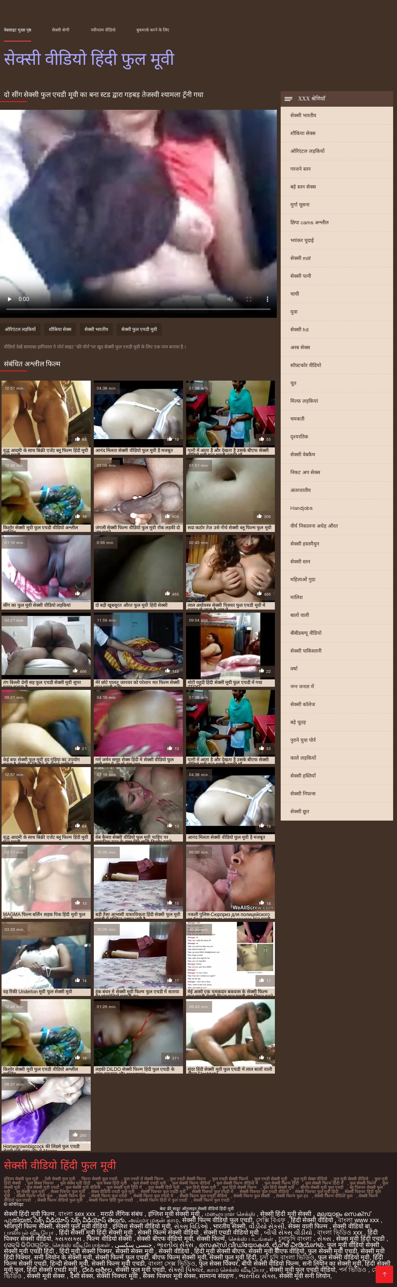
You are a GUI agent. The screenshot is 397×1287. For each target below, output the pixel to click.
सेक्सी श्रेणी (60, 30)
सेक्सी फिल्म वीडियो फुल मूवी (60, 1200)
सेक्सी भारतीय (303, 115)
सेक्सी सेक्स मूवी (135, 1251)
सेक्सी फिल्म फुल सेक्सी (251, 1195)
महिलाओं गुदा (302, 579)
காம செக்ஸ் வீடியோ (236, 1269)
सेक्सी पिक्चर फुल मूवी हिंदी (316, 1191)
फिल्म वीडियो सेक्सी (109, 1238)
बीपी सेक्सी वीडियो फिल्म (270, 1263)
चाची (294, 294)
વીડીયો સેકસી (267, 1226)
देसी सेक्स (81, 1276)
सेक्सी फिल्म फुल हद (292, 1195)
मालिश (296, 597)
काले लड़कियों (303, 758)
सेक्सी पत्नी (300, 276)
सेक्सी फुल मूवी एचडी (140, 1269)
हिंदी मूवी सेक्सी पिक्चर (85, 1251)
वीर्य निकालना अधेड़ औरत (314, 526)
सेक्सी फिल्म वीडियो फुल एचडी (217, 1220)
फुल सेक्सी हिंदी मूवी (164, 1187)
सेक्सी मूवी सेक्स (46, 1276)
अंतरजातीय (300, 490)
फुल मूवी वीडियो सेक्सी (354, 1245)
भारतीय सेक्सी (229, 1226)
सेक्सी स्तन (300, 562)
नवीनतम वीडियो (103, 30)
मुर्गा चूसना (299, 205)
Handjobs (301, 508)
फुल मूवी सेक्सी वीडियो (350, 1178)
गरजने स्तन (300, 169)
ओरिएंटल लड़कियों (307, 151)
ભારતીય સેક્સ (176, 1245)
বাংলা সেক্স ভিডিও (171, 1263)
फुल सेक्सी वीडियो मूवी (343, 1257)
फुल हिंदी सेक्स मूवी (201, 1187)
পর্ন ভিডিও (353, 1269)
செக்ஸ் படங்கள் (251, 1238)
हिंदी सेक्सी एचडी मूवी (53, 1269)
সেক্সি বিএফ (271, 1220)
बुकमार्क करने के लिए (152, 30)
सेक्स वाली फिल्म (308, 1226)
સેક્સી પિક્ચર (185, 1269)
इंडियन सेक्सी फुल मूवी (21, 1178)
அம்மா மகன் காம (153, 1220)
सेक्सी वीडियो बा (351, 1226)
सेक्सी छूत (299, 811)
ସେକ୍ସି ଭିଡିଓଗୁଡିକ (26, 1245)
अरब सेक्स (300, 347)
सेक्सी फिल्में (211, 1238)
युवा (293, 312)
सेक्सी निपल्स (303, 794)
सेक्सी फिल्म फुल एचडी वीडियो (203, 1195)
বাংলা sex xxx (77, 1214)
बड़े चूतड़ (298, 722)
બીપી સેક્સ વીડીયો (289, 1232)
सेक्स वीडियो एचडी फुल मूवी (113, 1191)
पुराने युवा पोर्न (303, 740)
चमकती (297, 419)
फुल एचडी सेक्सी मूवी (270, 1178)
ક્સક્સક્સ (69, 1238)
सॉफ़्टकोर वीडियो (305, 365)
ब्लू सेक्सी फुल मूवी (30, 1191)
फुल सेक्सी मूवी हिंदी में (124, 1187)
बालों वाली (299, 615)
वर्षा (293, 669)
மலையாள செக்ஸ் (231, 1214)
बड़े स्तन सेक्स (303, 187)
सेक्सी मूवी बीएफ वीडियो (276, 1251)
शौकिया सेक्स (303, 133)
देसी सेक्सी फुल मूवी (60, 1178)
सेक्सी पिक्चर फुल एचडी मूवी (163, 1191)
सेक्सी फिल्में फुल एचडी (211, 1200)
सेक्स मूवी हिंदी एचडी (361, 1238)
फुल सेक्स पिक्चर (40, 1183)
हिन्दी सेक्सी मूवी (69, 1263)
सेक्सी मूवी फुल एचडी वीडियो (302, 1269)
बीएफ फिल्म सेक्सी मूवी (179, 1257)
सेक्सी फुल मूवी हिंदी (232, 1257)
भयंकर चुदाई (302, 240)
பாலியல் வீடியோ (29, 1232)
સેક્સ (325, 1238)
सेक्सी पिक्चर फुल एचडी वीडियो (264, 1191)
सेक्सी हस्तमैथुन (304, 544)
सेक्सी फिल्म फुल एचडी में (153, 1195)
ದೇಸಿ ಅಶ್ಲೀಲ (97, 1269)
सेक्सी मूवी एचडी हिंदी (30, 1251)
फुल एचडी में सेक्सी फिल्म (144, 1178)
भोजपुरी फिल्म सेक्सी (28, 1226)
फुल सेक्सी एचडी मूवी (149, 1183)
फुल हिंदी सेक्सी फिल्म (239, 1187)
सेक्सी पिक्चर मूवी (118, 1276)
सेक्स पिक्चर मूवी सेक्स (169, 1276)
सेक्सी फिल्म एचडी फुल (34, 1195)
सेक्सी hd (299, 330)
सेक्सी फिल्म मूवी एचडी (118, 1263)
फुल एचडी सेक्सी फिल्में (230, 1178)
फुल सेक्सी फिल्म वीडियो (191, 1183)
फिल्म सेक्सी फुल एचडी (99, 1178)
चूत (293, 383)
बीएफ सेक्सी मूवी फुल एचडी (321, 1187)
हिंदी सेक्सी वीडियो (313, 1220)
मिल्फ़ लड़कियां (304, 401)
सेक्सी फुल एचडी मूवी (139, 329)
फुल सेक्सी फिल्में (363, 1183)
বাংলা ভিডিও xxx (340, 1232)
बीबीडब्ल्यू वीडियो (305, 633)
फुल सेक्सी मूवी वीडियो (83, 1187)
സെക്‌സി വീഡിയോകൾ (234, 1245)
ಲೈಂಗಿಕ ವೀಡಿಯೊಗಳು (298, 1245)
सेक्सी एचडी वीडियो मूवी (232, 1232)
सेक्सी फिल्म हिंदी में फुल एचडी (163, 1200)
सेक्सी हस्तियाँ (303, 776)
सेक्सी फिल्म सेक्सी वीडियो (169, 1232)
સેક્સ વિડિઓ (192, 1226)
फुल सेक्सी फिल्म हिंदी (281, 1183)
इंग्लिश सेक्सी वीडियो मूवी (141, 1226)
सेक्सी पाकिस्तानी (305, 651)
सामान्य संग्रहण (217, 1276)
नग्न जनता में (302, 686)
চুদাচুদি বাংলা (296, 1238)
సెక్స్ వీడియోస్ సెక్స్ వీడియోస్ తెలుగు (79, 1220)
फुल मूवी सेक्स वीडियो (310, 1178)
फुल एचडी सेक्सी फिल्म (188, 1178)
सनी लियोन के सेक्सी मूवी (63, 1257)
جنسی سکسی (134, 1245)
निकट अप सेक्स (305, 472)
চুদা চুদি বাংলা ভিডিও (287, 1257)
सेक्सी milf (300, 258)
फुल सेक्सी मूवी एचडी (42, 1187)
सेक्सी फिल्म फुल (72, 1195)
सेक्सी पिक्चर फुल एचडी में (212, 1191)
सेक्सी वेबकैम (302, 454)
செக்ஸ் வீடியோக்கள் (81, 1245)
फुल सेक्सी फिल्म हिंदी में (324, 1183)
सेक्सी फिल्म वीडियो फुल (333, 1195)
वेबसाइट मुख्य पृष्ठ (17, 30)
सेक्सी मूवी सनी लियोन (304, 1276)
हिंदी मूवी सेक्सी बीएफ (219, 1251)
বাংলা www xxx (359, 1220)
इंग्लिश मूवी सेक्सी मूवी (175, 1214)
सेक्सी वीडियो (175, 1251)
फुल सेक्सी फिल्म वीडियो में (237, 1183)
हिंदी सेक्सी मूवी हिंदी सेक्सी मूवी (97, 1232)
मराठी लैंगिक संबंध (122, 1214)
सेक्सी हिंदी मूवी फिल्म (29, 1214)
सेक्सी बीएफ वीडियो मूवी (165, 1238)
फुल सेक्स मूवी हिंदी (75, 1183)
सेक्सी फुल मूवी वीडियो (82, 1226)
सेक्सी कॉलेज (302, 704)
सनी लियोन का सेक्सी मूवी (332, 1263)
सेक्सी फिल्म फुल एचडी (109, 1195)
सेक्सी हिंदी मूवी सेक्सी (286, 1214)
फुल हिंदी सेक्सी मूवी (278, 1187)
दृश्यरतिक (299, 437)
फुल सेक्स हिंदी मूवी (112, 1183)
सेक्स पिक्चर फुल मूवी (68, 1191)
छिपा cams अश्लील (309, 222)
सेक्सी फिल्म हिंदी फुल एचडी (111, 1200)
